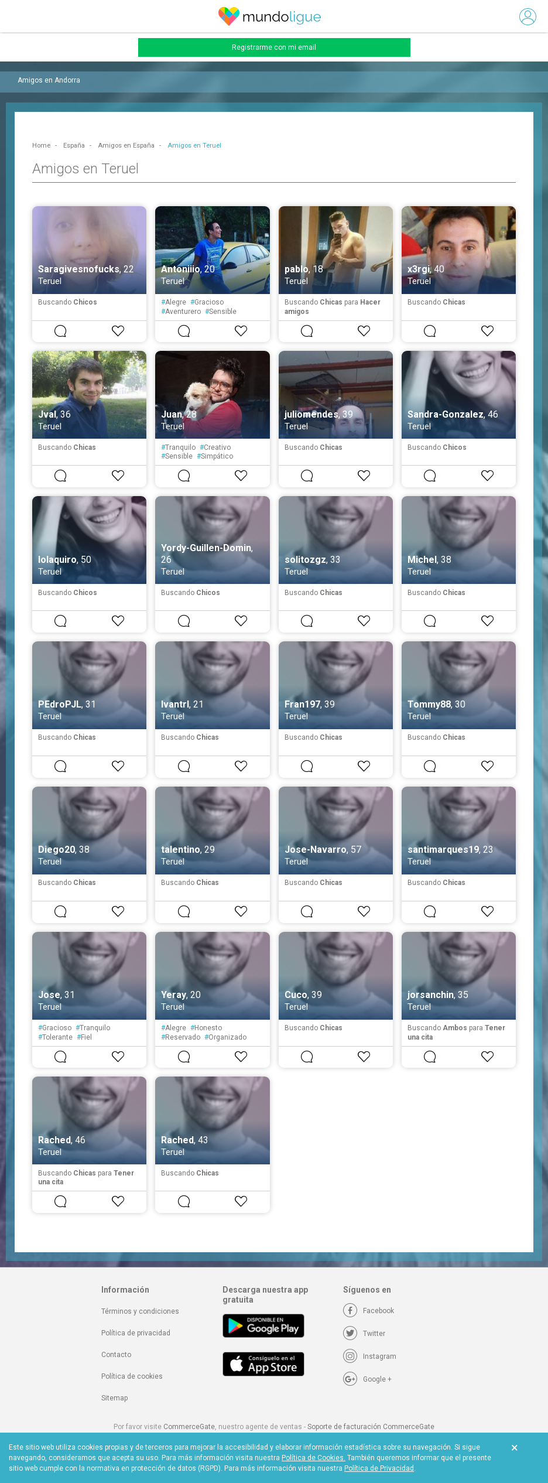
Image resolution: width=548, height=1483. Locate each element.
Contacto (116, 1355)
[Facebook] (368, 1311)
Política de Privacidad (379, 1468)
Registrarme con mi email (274, 47)
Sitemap (114, 1398)
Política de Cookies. (313, 1458)
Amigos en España (126, 145)
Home (41, 145)
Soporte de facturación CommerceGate (370, 1427)
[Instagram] (369, 1356)
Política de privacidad (135, 1333)
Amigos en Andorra (49, 80)
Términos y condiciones (140, 1311)
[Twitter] (364, 1334)
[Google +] (367, 1379)
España (74, 145)
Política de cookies (132, 1376)
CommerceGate (189, 1427)
